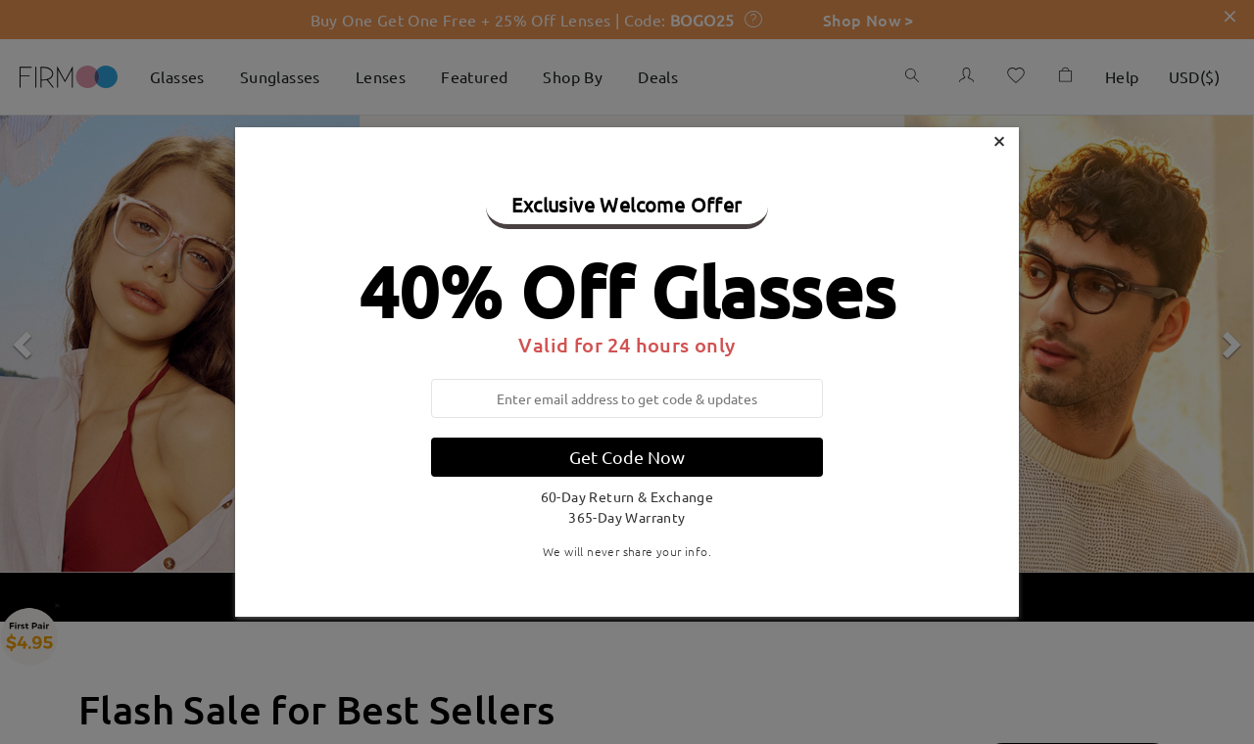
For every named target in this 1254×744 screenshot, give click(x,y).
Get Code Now (627, 456)
